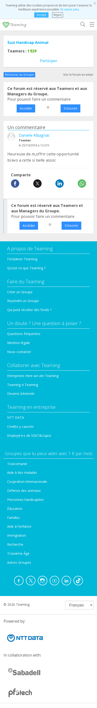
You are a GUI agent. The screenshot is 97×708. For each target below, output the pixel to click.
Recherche (15, 544)
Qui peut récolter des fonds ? (29, 309)
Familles (13, 517)
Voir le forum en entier (78, 75)
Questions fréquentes (23, 333)
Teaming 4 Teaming (22, 384)
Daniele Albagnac (34, 135)
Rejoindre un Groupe (23, 300)
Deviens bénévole (20, 393)
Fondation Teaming (22, 259)
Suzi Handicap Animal (27, 42)
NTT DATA (15, 417)
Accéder (26, 108)
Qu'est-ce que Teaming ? (26, 268)
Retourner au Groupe (19, 75)
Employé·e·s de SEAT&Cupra (29, 435)
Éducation (14, 508)
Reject (57, 15)
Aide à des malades (22, 472)
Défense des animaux (24, 490)
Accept (41, 15)
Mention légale (18, 342)
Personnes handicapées (25, 499)
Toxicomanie (17, 463)
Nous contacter (19, 351)
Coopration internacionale (27, 481)
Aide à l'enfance (19, 526)
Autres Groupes (19, 562)
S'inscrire (70, 108)
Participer (48, 60)
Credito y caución (20, 426)
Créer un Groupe (20, 292)
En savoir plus (69, 9)
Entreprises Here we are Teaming (32, 375)
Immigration (16, 535)
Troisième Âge (18, 553)
